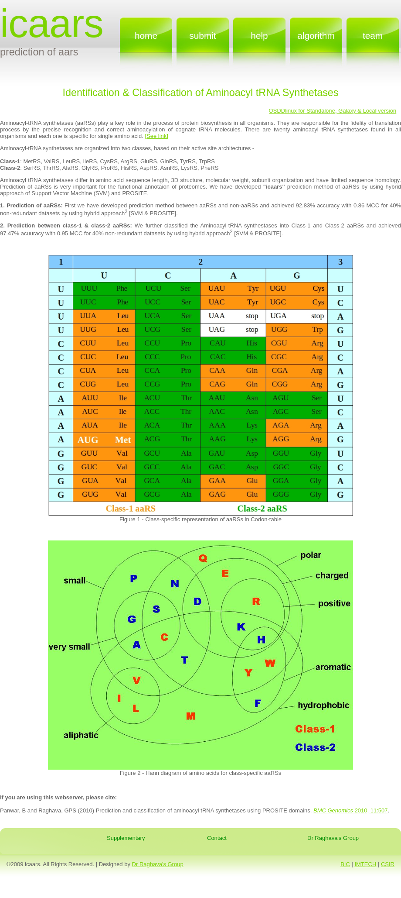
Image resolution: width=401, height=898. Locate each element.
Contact (217, 838)
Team (373, 36)
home (146, 36)
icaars (51, 23)
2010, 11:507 (370, 810)
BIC (345, 864)
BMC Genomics (333, 810)
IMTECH (365, 864)
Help (259, 36)
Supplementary (126, 838)
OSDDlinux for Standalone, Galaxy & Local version (333, 110)
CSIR (387, 864)
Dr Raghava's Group (333, 838)
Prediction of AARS (39, 52)
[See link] (156, 136)
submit (202, 36)
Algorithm (316, 36)
